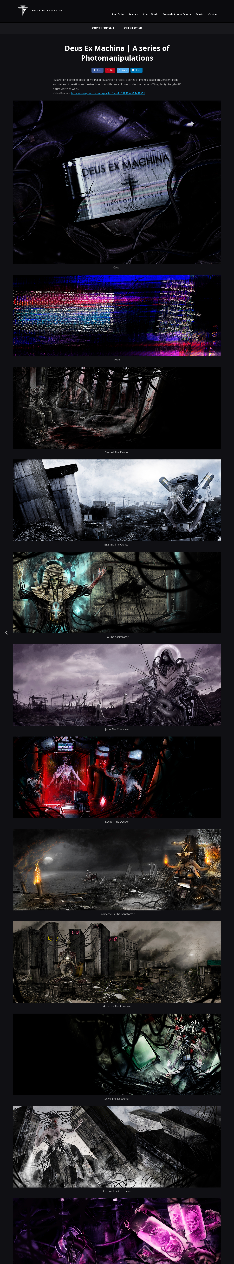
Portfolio (118, 14)
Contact (213, 14)
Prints (199, 14)
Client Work (150, 14)
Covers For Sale (103, 28)
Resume (133, 14)
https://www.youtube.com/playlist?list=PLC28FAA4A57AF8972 (108, 93)
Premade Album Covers (177, 14)
